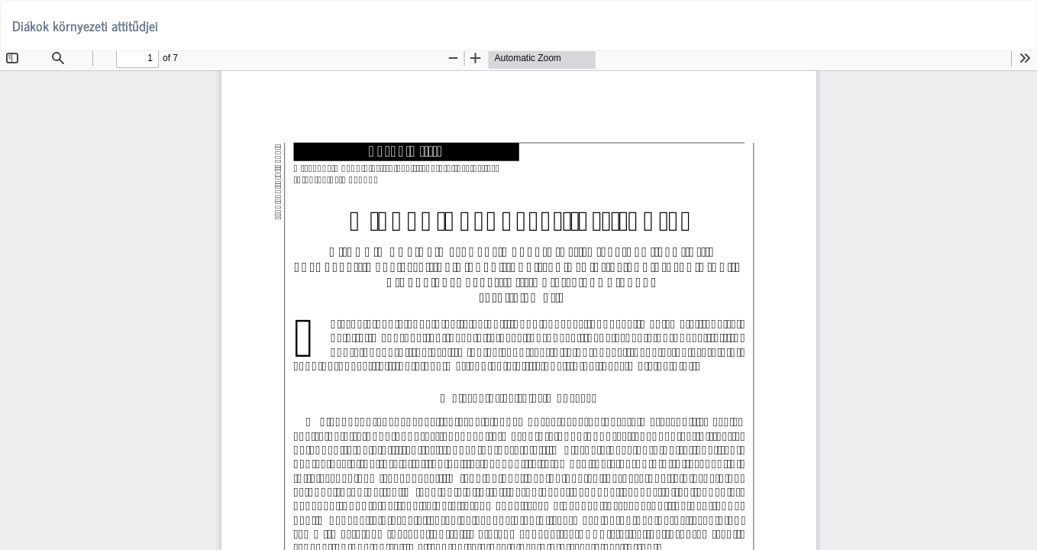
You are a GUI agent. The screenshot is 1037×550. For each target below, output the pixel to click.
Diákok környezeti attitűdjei (85, 25)
